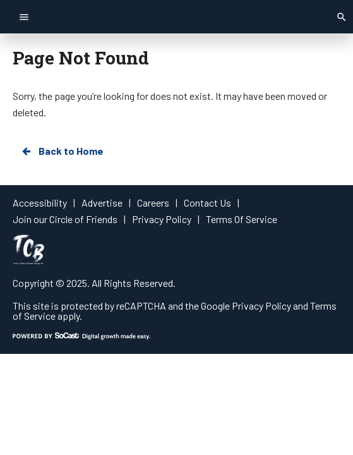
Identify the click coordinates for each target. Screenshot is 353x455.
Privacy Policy (261, 306)
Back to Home (62, 151)
